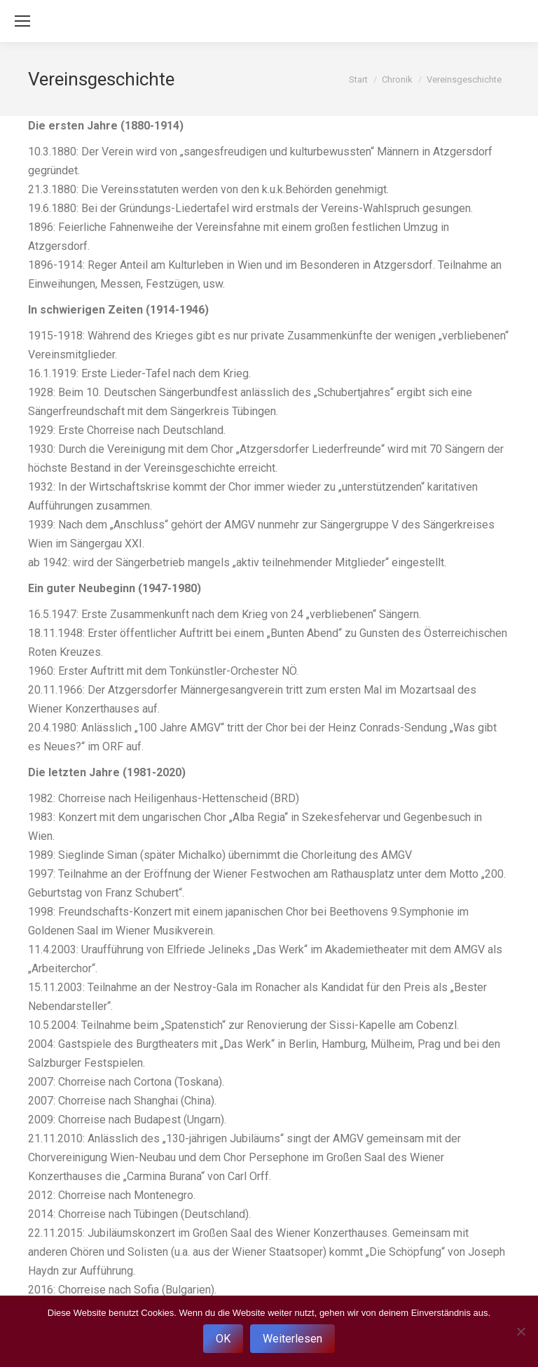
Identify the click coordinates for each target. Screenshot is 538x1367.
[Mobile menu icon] (22, 21)
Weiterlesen (292, 1338)
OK (223, 1338)
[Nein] (520, 1331)
